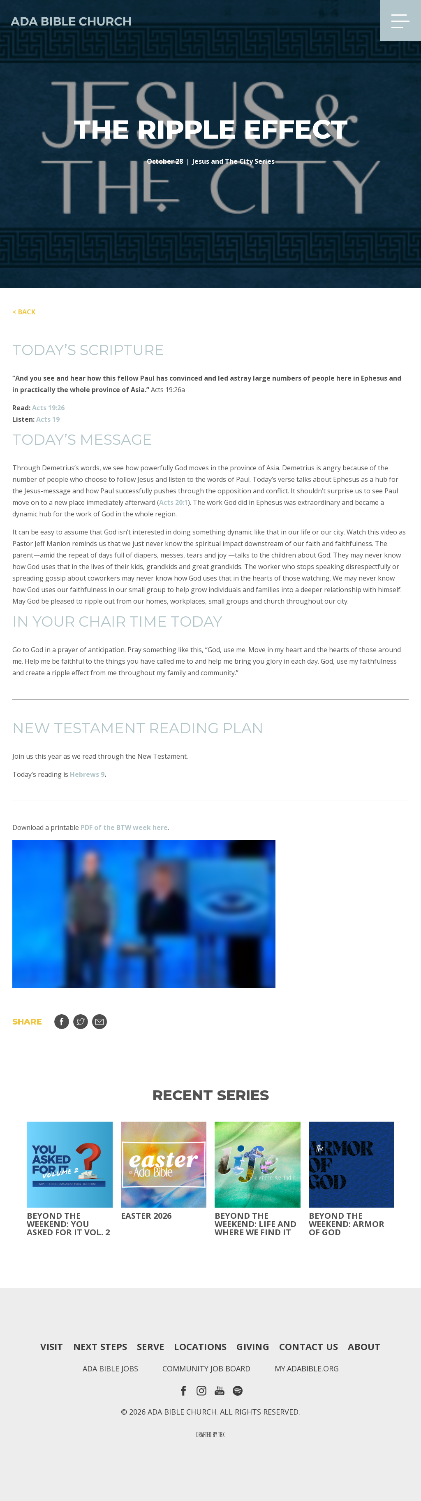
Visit (51, 1346)
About (364, 1346)
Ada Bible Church (66, 20)
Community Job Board (206, 1368)
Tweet (80, 1021)
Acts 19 (48, 419)
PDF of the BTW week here (124, 827)
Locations (200, 1346)
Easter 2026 (146, 1216)
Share (61, 1021)
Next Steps (100, 1346)
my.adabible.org (307, 1368)
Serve (150, 1346)
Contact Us (308, 1346)
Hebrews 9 (87, 774)
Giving (252, 1346)
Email (99, 1021)
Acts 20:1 (173, 502)
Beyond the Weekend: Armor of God (346, 1224)
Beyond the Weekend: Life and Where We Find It (255, 1224)
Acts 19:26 (48, 407)
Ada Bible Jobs (110, 1368)
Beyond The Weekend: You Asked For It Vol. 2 (68, 1224)
